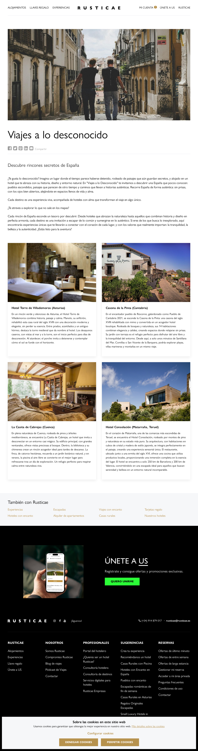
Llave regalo (15, 663)
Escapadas (59, 509)
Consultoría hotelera (95, 668)
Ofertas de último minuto (173, 651)
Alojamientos (17, 7)
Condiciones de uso (170, 688)
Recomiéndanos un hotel (136, 657)
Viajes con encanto (110, 509)
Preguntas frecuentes (171, 682)
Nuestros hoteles (155, 515)
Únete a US (167, 7)
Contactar (51, 676)
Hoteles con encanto (20, 515)
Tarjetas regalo (153, 509)
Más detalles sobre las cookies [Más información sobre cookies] (148, 726)
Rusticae (184, 7)
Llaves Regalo (39, 7)
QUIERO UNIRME (122, 581)
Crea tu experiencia (132, 651)
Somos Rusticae (55, 651)
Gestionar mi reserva (171, 669)
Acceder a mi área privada (174, 676)
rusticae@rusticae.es (178, 620)
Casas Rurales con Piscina (136, 663)
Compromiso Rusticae (59, 657)
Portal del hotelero (94, 651)
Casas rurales (107, 515)
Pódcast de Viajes (56, 669)
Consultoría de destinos (97, 674)
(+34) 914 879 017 (150, 620)
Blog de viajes (53, 663)
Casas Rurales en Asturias (136, 697)
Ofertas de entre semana (173, 657)
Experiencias (61, 7)
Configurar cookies (100, 733)
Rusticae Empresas (94, 691)
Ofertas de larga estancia (173, 663)
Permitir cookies (120, 742)
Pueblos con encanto (133, 680)
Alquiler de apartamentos (68, 515)
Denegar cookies (78, 742)
